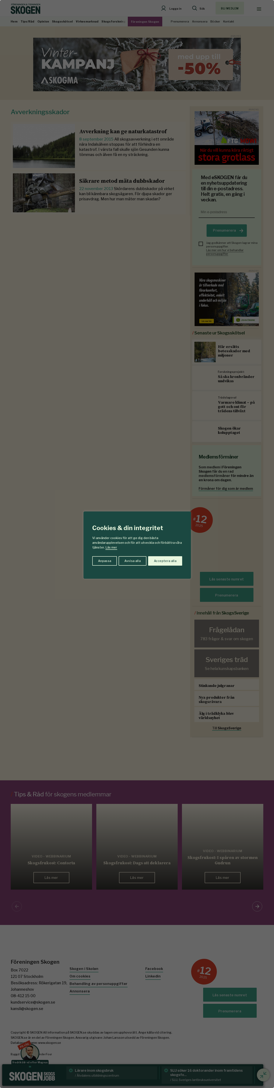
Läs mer (111, 547)
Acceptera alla (165, 561)
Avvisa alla (132, 561)
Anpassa (104, 561)
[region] (137, 544)
